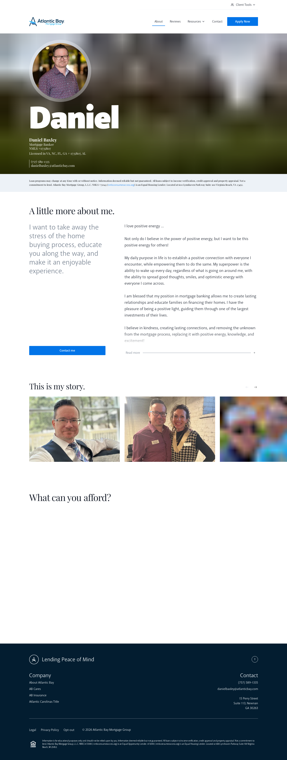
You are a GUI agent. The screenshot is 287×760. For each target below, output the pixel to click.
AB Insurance (37, 695)
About (159, 21)
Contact (217, 21)
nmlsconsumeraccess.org (121, 185)
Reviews (175, 21)
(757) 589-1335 (40, 161)
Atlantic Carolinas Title (44, 702)
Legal (32, 730)
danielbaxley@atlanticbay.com (53, 165)
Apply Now (242, 21)
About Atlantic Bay (41, 683)
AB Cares (35, 689)
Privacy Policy (50, 730)
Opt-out (69, 730)
